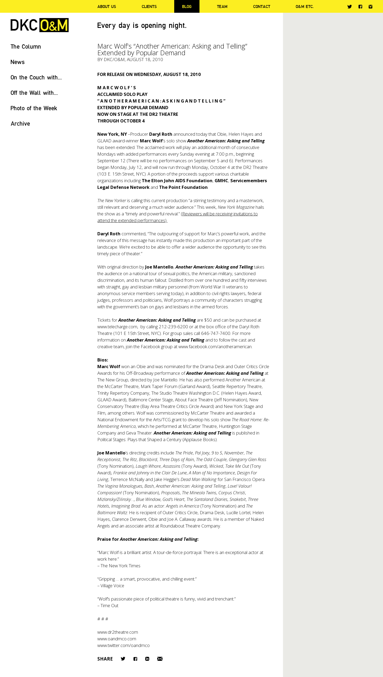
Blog (187, 6)
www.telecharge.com (117, 326)
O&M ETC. (305, 6)
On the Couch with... (36, 77)
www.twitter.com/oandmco (123, 645)
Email (160, 659)
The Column (26, 46)
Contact (261, 6)
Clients (149, 6)
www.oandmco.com (116, 639)
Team (222, 6)
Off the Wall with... (34, 92)
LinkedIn (147, 659)
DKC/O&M (40, 25)
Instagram (370, 6)
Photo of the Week (34, 108)
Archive (20, 123)
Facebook (360, 6)
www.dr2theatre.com (117, 632)
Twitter (349, 6)
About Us (106, 6)
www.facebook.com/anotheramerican (215, 346)
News (18, 61)
